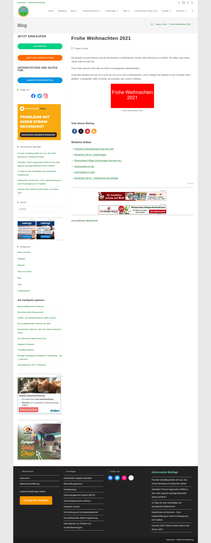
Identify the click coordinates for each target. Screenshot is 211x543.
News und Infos (24, 252)
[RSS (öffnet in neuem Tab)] (192, 2)
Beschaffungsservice (73, 484)
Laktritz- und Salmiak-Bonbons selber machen (37, 318)
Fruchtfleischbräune (26, 350)
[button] (74, 131)
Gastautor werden (72, 506)
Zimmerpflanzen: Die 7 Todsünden (32, 365)
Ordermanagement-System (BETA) (79, 495)
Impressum (22, 3)
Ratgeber (21, 259)
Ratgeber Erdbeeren (26, 344)
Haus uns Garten (25, 271)
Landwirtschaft (24, 291)
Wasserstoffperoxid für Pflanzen (31, 306)
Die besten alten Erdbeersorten (31, 312)
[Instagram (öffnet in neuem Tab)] (188, 2)
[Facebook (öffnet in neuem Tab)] (183, 2)
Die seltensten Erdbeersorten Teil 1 (32, 338)
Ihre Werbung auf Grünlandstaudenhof (81, 512)
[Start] (152, 24)
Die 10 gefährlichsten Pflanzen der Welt (34, 323)
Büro (19, 278)
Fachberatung (70, 489)
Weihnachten (92, 221)
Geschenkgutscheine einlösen (77, 501)
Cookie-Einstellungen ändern (33, 491)
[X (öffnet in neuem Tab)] (179, 2)
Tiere (20, 284)
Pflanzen (21, 265)
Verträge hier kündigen (36, 500)
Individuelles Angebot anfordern (78, 478)
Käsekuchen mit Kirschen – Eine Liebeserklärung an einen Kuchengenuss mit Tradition (170, 516)
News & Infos (81, 48)
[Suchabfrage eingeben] (40, 209)
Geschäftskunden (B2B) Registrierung (81, 518)
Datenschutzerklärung (36, 3)
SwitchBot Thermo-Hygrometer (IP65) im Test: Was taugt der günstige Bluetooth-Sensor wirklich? (170, 493)
